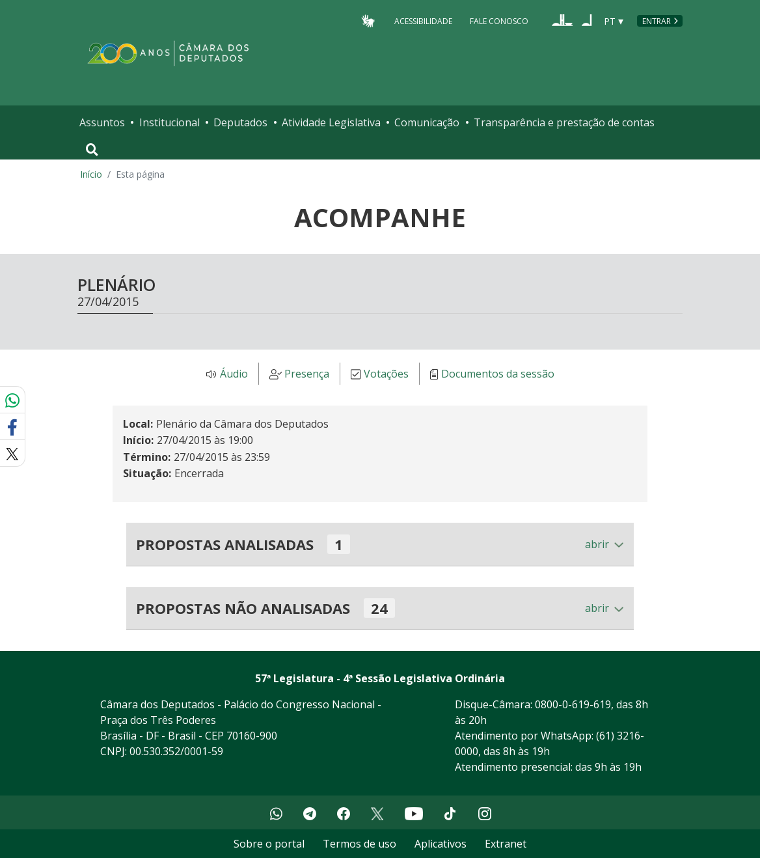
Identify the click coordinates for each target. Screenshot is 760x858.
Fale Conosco (499, 20)
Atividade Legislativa (331, 122)
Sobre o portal (269, 844)
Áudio (234, 374)
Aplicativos (440, 844)
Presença (306, 374)
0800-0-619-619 (573, 704)
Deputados (240, 122)
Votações (386, 374)
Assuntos (102, 122)
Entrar (656, 21)
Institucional (169, 122)
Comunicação (426, 122)
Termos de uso (359, 844)
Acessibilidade (423, 20)
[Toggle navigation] (92, 149)
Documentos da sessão (497, 374)
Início (91, 174)
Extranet (505, 844)
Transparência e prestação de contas (564, 122)
